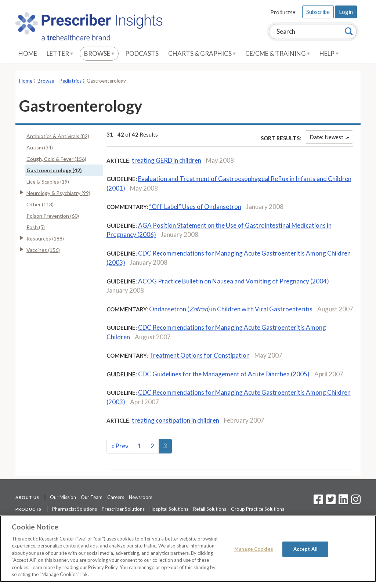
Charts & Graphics (202, 53)
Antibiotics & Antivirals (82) (57, 136)
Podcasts (142, 53)
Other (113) (40, 204)
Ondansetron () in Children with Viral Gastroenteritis (230, 309)
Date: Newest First (331, 137)
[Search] (349, 31)
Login (346, 11)
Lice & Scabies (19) (47, 181)
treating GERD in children (166, 160)
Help (329, 53)
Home (27, 53)
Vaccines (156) (43, 250)
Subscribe (318, 11)
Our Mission (63, 497)
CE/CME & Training (277, 53)
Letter (60, 53)
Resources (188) (45, 238)
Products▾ (283, 12)
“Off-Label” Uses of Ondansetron (195, 206)
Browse (99, 53)
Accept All (305, 549)
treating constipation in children (175, 420)
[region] (188, 548)
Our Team (91, 497)
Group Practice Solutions (257, 509)
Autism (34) (39, 147)
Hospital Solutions (168, 509)
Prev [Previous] (120, 446)
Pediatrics (70, 81)
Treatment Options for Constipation (199, 355)
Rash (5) (35, 227)
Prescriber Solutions (123, 509)
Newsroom (140, 497)
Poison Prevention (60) (52, 216)
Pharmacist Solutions (74, 509)
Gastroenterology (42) (54, 170)
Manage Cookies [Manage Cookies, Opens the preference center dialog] (253, 549)
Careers (115, 497)
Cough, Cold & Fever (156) (56, 159)
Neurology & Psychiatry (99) (58, 193)
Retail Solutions (209, 509)
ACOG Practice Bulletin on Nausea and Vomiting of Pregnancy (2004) (233, 281)
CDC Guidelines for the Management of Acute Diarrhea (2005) (224, 374)
